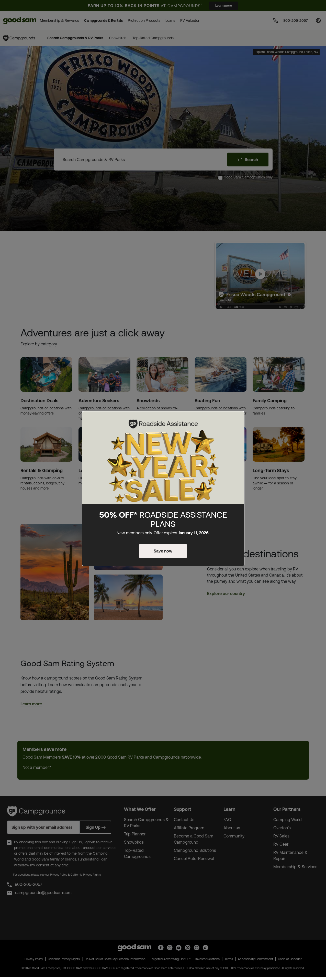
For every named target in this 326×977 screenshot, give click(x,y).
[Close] (237, 419)
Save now (163, 551)
